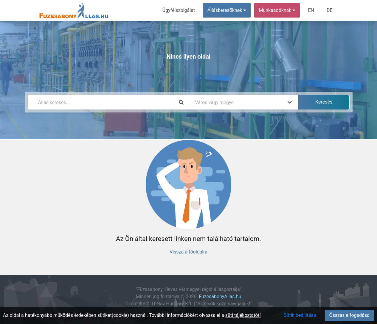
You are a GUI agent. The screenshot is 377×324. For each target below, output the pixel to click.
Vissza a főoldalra (188, 252)
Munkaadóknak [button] (277, 10)
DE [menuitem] (330, 10)
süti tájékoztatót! (243, 315)
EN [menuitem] (311, 10)
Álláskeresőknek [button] (226, 10)
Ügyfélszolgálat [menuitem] (178, 10)
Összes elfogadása (349, 315)
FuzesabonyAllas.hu (220, 296)
